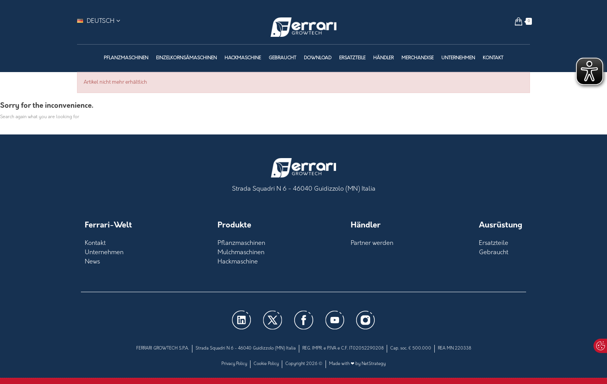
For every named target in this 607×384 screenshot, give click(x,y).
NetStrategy (374, 364)
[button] (518, 21)
